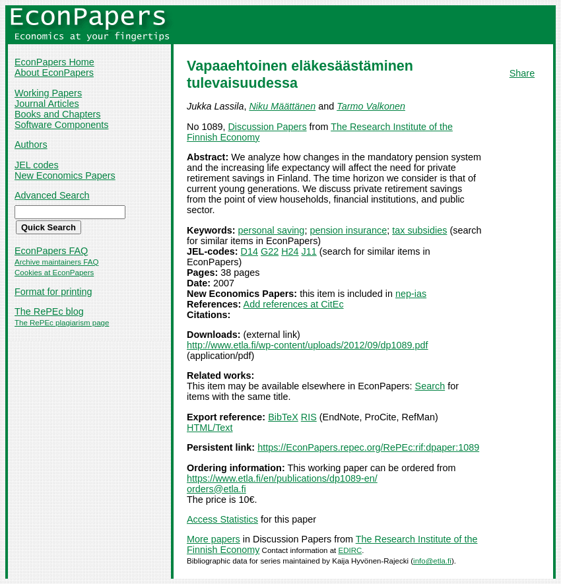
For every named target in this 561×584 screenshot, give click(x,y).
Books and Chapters (57, 114)
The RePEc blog (49, 311)
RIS (309, 417)
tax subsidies (419, 230)
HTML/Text (210, 427)
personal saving (271, 230)
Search (430, 386)
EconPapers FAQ (51, 250)
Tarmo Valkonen (371, 106)
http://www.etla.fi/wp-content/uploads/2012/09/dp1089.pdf (307, 345)
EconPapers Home (54, 62)
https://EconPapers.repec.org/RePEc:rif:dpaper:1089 (368, 447)
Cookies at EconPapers (54, 272)
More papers (213, 539)
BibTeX (283, 417)
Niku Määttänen (282, 106)
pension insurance (348, 230)
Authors (31, 144)
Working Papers (48, 93)
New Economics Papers (65, 175)
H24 (289, 251)
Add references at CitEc (294, 304)
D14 (249, 251)
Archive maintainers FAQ (56, 262)
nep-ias (410, 293)
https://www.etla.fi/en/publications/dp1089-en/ (282, 478)
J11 (309, 251)
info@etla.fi (432, 561)
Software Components (61, 124)
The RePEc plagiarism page (62, 323)
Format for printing (53, 291)
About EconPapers (54, 72)
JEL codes (37, 165)
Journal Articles (47, 103)
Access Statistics (222, 519)
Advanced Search (52, 195)
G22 (270, 251)
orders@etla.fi (216, 489)
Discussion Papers (267, 126)
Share (522, 73)
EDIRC (350, 550)
